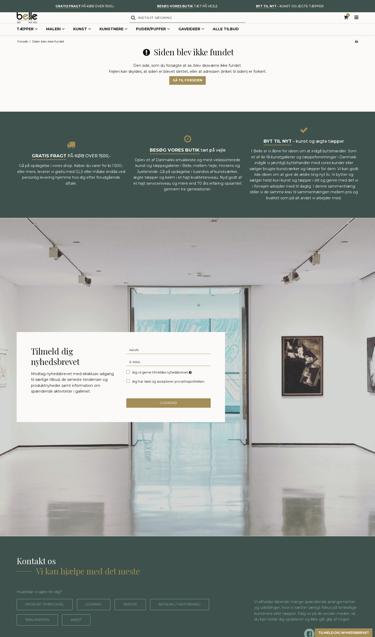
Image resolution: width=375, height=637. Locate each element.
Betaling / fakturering (51, 631)
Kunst (82, 40)
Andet (155, 631)
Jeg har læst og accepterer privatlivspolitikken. (168, 391)
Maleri (55, 40)
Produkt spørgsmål (48, 615)
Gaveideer (191, 40)
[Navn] (168, 360)
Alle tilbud (226, 40)
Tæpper (27, 40)
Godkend (169, 414)
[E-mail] (168, 372)
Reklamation (113, 631)
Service (141, 615)
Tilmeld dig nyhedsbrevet (334, 632)
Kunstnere (113, 40)
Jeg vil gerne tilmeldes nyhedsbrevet (162, 382)
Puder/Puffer (153, 40)
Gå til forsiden (187, 91)
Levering (102, 615)
